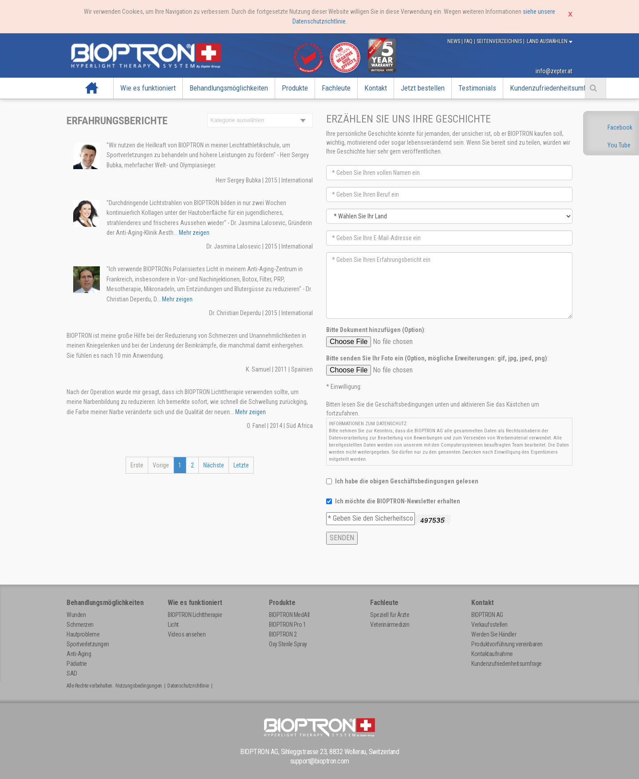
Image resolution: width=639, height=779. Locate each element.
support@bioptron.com (319, 761)
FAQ (469, 41)
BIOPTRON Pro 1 (287, 624)
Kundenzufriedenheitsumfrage (554, 87)
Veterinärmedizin (389, 624)
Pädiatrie (77, 663)
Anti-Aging (79, 653)
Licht (173, 624)
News (454, 41)
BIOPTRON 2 (282, 634)
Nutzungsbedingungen (138, 686)
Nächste (213, 465)
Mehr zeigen (193, 232)
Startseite (92, 87)
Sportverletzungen (88, 644)
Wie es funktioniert (148, 87)
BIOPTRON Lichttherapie (195, 614)
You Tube (619, 145)
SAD (72, 673)
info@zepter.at (554, 71)
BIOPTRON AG (487, 614)
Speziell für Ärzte (389, 614)
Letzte (241, 465)
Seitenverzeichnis (500, 41)
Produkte (295, 87)
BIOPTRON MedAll (289, 614)
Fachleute (336, 87)
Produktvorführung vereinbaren (507, 644)
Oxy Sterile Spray (288, 644)
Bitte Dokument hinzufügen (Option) (375, 329)
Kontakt (375, 87)
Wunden (76, 614)
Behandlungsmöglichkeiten (228, 87)
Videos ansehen (186, 634)
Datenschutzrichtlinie (188, 686)
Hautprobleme (83, 634)
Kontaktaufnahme (492, 653)
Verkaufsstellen (489, 624)
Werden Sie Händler (493, 634)
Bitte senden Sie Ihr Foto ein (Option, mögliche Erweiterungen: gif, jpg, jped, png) (436, 358)
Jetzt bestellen (423, 87)
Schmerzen (80, 624)
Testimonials (477, 87)
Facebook (619, 127)
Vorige (161, 465)
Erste (136, 465)
